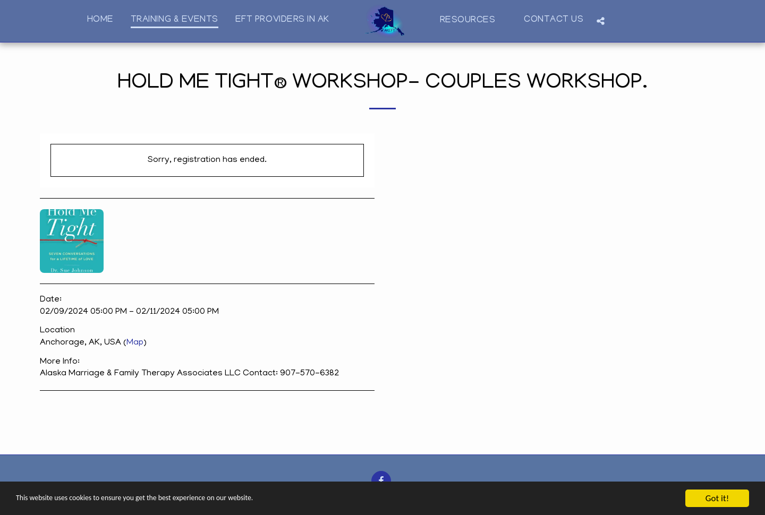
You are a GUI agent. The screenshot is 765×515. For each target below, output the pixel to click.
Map (134, 343)
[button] (473, 21)
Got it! (717, 498)
